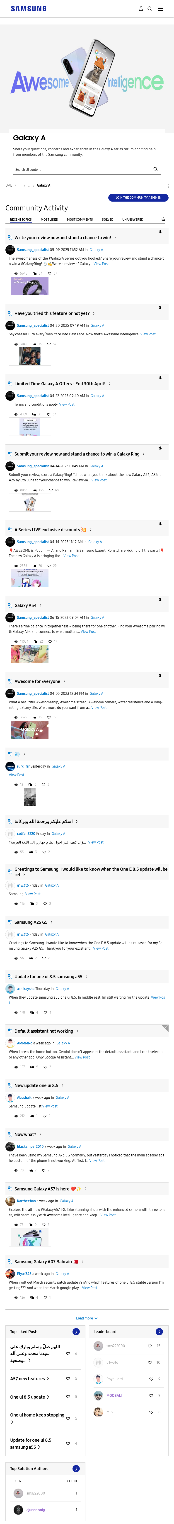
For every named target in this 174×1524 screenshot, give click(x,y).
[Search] (87, 169)
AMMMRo (24, 1043)
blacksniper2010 (30, 1146)
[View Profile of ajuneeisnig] (36, 1510)
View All (45, 1332)
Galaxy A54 (25, 605)
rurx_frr (23, 766)
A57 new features (28, 1378)
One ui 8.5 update (28, 1397)
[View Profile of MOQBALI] (114, 1395)
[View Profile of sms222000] (115, 1346)
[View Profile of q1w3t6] (112, 1362)
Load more (84, 1318)
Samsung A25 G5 (31, 922)
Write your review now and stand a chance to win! (62, 237)
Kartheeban (26, 1201)
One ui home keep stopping (37, 1415)
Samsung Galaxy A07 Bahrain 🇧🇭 (46, 1261)
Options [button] (160, 186)
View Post (101, 264)
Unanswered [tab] (132, 220)
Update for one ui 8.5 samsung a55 (48, 976)
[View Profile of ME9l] (110, 1412)
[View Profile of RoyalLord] (114, 1379)
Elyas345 (24, 1274)
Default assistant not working (43, 1031)
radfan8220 (26, 833)
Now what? (25, 1134)
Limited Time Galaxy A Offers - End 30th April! (60, 383)
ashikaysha (25, 989)
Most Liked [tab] (49, 220)
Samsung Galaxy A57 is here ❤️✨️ (48, 1189)
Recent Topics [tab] (21, 220)
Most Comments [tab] (80, 220)
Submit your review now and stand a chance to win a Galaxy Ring (77, 454)
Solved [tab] (107, 220)
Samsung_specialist (33, 250)
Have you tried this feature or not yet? (52, 313)
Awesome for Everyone (37, 681)
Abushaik (24, 1097)
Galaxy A (96, 250)
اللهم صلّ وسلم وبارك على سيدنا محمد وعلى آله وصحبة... (35, 1353)
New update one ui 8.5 (36, 1085)
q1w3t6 (23, 885)
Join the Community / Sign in (138, 198)
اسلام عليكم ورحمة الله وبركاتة (43, 821)
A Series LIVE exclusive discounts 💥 (50, 529)
